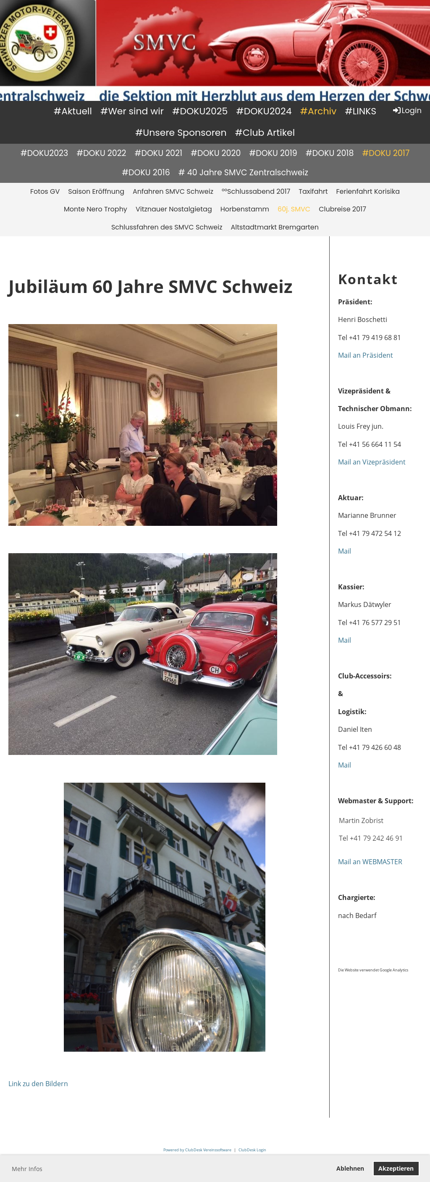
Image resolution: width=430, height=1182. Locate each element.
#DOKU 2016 (146, 172)
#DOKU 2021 (158, 153)
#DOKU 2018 (330, 153)
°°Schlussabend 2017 (256, 191)
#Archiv (318, 111)
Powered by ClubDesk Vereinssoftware (197, 1150)
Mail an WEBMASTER (370, 861)
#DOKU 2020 (216, 153)
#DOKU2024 (263, 111)
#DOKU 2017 (385, 153)
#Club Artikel (265, 132)
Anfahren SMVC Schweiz (173, 191)
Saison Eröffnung (96, 191)
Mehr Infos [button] (27, 1169)
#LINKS (360, 111)
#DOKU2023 (44, 153)
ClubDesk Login (252, 1150)
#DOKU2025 (200, 111)
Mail (344, 551)
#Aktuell (73, 111)
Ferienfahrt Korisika (368, 191)
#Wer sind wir (132, 111)
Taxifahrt (313, 191)
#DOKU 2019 (273, 153)
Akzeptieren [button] (396, 1168)
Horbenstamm (244, 209)
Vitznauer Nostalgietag (174, 209)
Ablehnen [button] (350, 1168)
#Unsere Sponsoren (181, 132)
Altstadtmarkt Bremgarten (275, 227)
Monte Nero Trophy (95, 209)
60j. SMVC (294, 209)
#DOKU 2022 (101, 153)
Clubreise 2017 (342, 209)
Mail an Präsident (365, 355)
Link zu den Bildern (38, 1083)
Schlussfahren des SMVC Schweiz (167, 227)
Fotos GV (45, 191)
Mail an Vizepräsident (372, 462)
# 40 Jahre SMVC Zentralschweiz (243, 172)
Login (407, 110)
